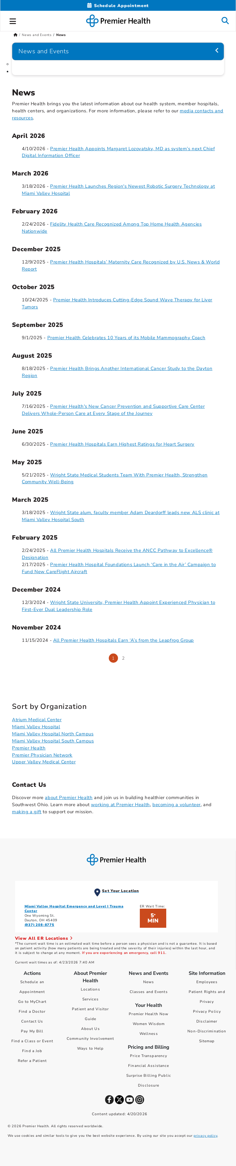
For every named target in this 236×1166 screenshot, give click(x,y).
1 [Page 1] (113, 658)
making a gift (26, 812)
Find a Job (32, 1050)
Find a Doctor (32, 1011)
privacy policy (205, 1135)
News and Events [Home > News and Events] (37, 35)
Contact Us (32, 1021)
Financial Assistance (148, 1065)
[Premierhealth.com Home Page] (16, 35)
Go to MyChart (32, 1001)
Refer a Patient (32, 1060)
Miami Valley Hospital (36, 727)
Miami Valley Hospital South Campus (53, 741)
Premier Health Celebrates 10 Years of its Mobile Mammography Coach (126, 338)
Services (90, 999)
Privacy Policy (207, 1011)
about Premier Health (68, 797)
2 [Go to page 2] (123, 658)
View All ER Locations (44, 938)
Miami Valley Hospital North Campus (52, 734)
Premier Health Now (148, 1013)
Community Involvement (90, 1038)
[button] (13, 20)
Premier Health (28, 748)
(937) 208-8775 (39, 925)
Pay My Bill (32, 1031)
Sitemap (207, 1041)
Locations (90, 989)
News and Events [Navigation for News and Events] (43, 51)
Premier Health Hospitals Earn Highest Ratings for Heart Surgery (122, 444)
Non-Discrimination (206, 1031)
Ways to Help (90, 1048)
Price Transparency (148, 1055)
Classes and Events (149, 991)
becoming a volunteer (176, 805)
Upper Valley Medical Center (44, 762)
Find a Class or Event (32, 1041)
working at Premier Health (120, 805)
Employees (207, 981)
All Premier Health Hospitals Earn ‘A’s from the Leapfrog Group (123, 640)
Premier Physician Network (42, 755)
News (148, 981)
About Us (90, 1028)
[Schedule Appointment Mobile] (118, 6)
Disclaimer (206, 1021)
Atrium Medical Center (37, 720)
